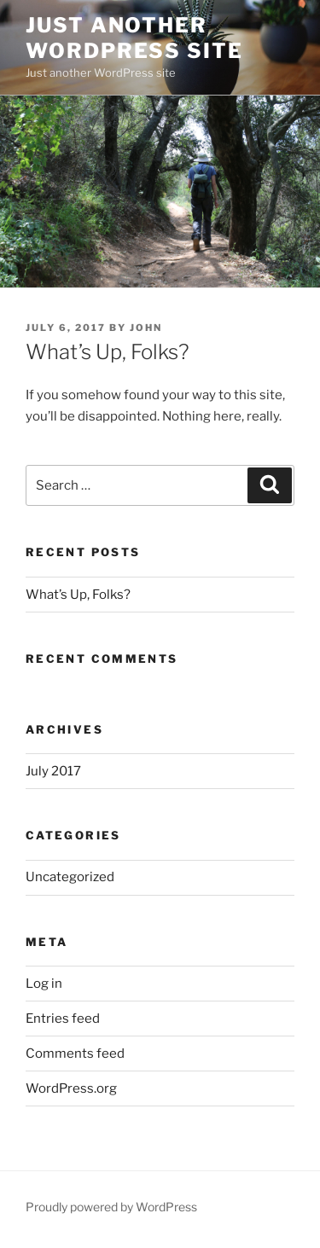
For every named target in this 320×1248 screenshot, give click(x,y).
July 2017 (53, 771)
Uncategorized (70, 877)
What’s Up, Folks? (78, 594)
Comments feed (75, 1053)
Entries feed (63, 1018)
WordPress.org (71, 1088)
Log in (44, 983)
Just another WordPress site (134, 38)
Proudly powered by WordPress (111, 1206)
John (146, 328)
